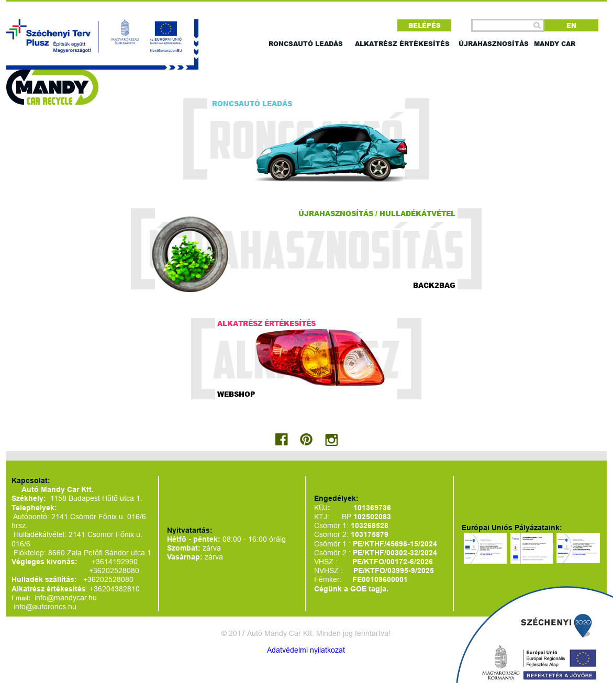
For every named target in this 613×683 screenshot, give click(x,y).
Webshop (236, 393)
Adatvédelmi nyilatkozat (306, 650)
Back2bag (434, 284)
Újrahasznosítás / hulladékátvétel (376, 213)
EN (571, 25)
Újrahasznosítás (494, 43)
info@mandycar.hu (66, 598)
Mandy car (554, 43)
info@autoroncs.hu (45, 606)
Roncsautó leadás (306, 43)
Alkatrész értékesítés (402, 43)
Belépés (424, 25)
